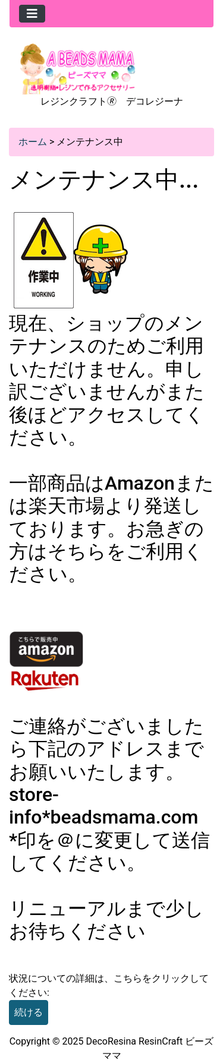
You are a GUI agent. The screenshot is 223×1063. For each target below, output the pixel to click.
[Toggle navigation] (32, 14)
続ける (28, 1012)
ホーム (32, 141)
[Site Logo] (77, 68)
